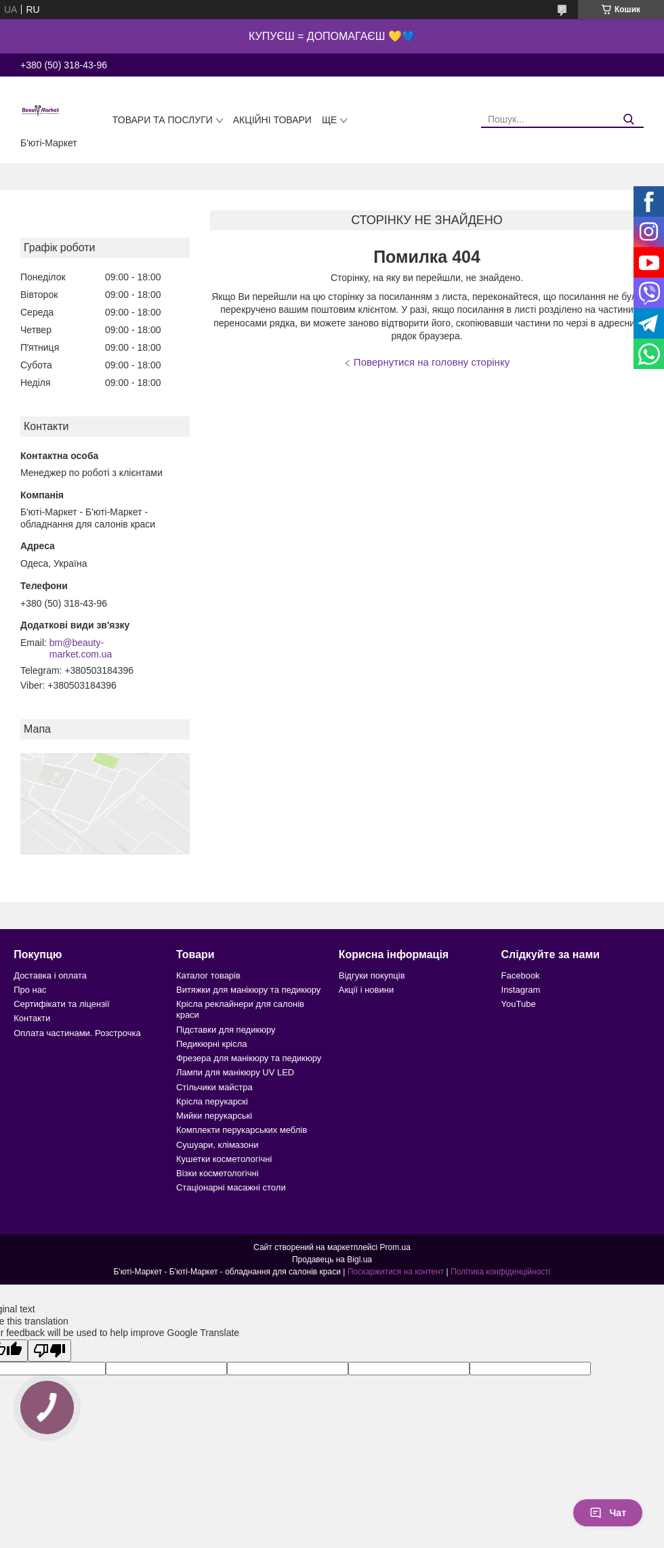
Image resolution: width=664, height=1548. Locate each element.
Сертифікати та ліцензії (61, 1004)
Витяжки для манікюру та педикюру (248, 990)
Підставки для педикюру (226, 1030)
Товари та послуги (162, 119)
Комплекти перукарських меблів (241, 1130)
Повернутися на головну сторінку (432, 362)
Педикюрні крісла (211, 1044)
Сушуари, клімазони (217, 1145)
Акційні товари (272, 119)
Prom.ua (395, 1247)
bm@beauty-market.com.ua (80, 648)
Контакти (32, 1018)
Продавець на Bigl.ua (332, 1259)
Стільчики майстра (214, 1087)
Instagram (521, 990)
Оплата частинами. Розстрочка (77, 1033)
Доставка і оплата (50, 975)
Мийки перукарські (214, 1116)
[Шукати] (628, 119)
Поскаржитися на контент (396, 1271)
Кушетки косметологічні (224, 1159)
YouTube (518, 1004)
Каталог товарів (208, 975)
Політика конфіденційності (501, 1271)
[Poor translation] (49, 1350)
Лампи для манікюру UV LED (235, 1072)
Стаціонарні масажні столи (231, 1187)
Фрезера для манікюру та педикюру (248, 1058)
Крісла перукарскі (212, 1101)
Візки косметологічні (217, 1173)
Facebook (520, 975)
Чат (607, 1513)
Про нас (30, 990)
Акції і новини (366, 990)
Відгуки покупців (372, 975)
